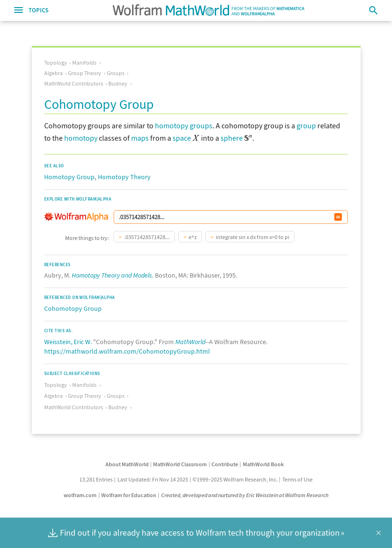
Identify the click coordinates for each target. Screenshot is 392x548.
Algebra (53, 73)
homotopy (80, 138)
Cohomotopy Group (73, 308)
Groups (115, 73)
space (181, 138)
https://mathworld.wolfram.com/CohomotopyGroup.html (127, 351)
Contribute (224, 464)
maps (140, 138)
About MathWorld (127, 464)
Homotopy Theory (124, 177)
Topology (55, 62)
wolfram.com (80, 495)
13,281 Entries (96, 479)
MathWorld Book (263, 464)
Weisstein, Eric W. (68, 341)
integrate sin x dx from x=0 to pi (252, 236)
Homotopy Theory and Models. (112, 275)
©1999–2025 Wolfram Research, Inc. (234, 479)
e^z (193, 236)
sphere (231, 138)
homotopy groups (183, 125)
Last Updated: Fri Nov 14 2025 (152, 479)
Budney (117, 83)
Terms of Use (297, 479)
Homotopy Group (69, 177)
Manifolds (84, 62)
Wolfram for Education (128, 495)
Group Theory (84, 73)
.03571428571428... (147, 236)
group (306, 125)
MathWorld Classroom (180, 464)
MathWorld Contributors (73, 83)
